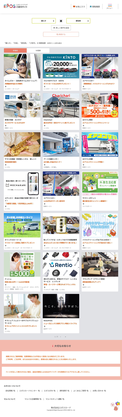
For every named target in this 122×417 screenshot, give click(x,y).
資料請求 (65, 390)
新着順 (15, 50)
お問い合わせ (99, 390)
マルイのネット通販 (55, 399)
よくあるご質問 (81, 390)
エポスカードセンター (29, 390)
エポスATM (50, 390)
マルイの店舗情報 (33, 399)
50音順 (38, 50)
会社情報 (10, 390)
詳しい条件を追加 (61, 28)
